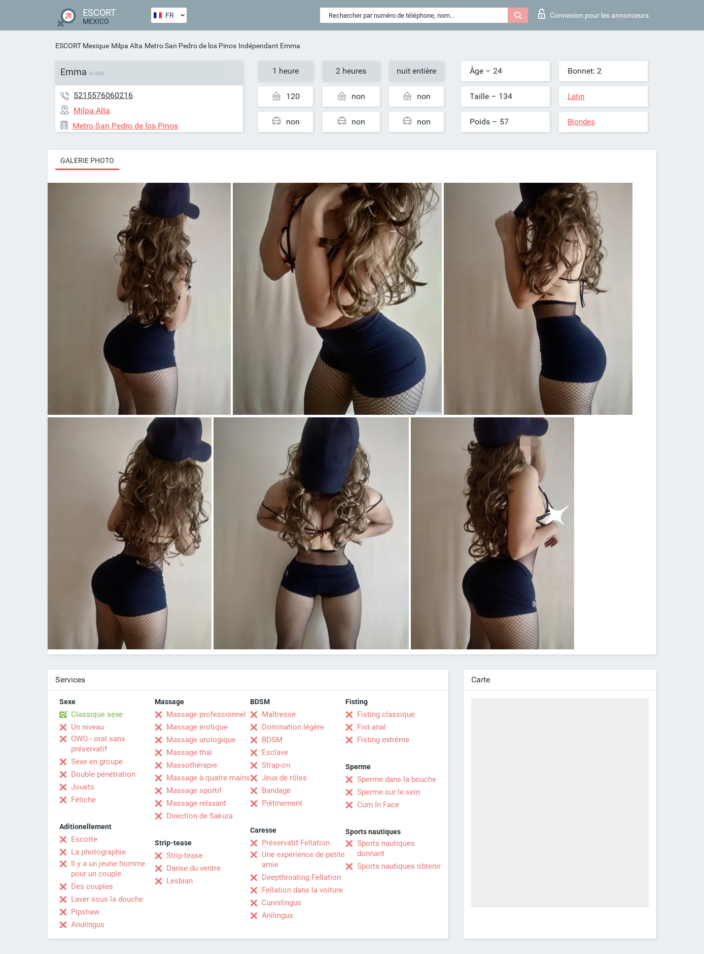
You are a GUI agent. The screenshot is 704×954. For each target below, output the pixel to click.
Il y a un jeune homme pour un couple (108, 868)
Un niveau (87, 727)
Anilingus (277, 915)
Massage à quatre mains (208, 777)
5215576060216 (103, 95)
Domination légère (293, 727)
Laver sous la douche (107, 899)
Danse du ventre (193, 868)
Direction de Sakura (199, 815)
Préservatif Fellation (296, 842)
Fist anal (371, 727)
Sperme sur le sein (388, 792)
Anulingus (87, 924)
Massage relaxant (196, 803)
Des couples (92, 886)
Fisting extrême (383, 739)
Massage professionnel (206, 714)
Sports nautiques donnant (386, 848)
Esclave (275, 752)
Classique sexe (97, 714)
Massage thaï (189, 752)
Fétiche (83, 799)
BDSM (272, 739)
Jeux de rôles (284, 777)
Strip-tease (184, 855)
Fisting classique (386, 714)
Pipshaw (85, 911)
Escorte (84, 839)
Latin (576, 96)
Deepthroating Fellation (301, 877)
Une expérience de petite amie (303, 859)
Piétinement (282, 803)
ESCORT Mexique (82, 46)
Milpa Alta (127, 46)
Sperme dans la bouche (396, 779)
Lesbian (179, 880)
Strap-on (276, 765)
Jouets (82, 787)
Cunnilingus (281, 902)
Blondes (581, 121)
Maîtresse (279, 714)
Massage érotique (197, 727)
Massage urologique (201, 739)
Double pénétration (103, 774)
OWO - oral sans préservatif (98, 743)
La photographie (98, 852)
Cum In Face (378, 804)
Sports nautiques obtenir (399, 866)
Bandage (276, 790)
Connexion (593, 13)
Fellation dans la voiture (302, 890)
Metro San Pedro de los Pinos (190, 46)
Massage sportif (194, 790)
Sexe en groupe (97, 761)
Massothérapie (191, 765)
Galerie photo (87, 160)
